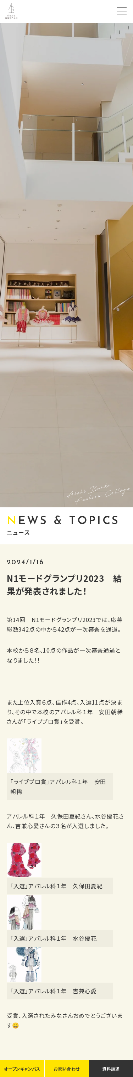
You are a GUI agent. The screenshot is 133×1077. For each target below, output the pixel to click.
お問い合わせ (66, 1069)
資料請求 (111, 1069)
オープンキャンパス (22, 1069)
